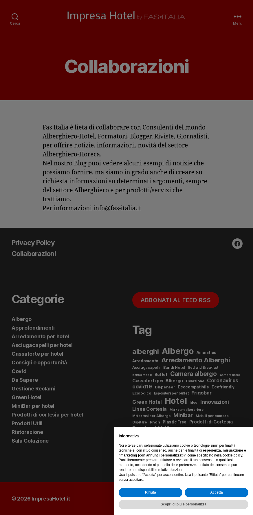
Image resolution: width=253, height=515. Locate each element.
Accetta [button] (216, 492)
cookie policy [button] (232, 455)
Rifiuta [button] (150, 492)
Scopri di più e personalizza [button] (183, 504)
